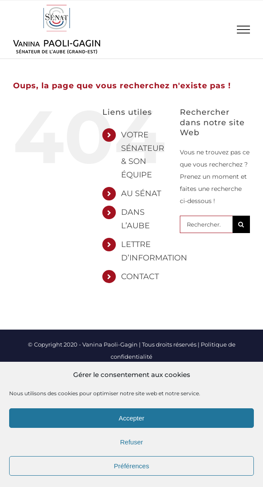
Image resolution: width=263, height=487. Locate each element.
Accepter (131, 418)
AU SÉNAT (141, 193)
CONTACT (140, 276)
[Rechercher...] (206, 224)
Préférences (131, 466)
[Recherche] (241, 224)
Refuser (131, 442)
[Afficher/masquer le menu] (243, 29)
